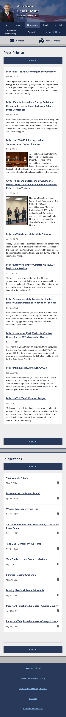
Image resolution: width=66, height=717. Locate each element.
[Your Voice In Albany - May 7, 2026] (33, 481)
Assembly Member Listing (33, 678)
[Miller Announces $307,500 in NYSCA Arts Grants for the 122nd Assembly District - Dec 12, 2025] (33, 346)
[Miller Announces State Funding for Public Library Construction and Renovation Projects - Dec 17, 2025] (33, 312)
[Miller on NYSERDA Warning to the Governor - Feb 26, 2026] (33, 82)
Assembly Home (53, 32)
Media (46, 25)
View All (21, 61)
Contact (31, 32)
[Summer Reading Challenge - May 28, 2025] (33, 578)
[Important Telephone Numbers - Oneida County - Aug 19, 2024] (33, 609)
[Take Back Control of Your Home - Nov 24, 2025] (33, 547)
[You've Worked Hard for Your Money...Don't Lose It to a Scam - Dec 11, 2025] (33, 529)
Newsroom (32, 25)
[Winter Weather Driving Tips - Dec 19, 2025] (33, 512)
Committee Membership (10, 32)
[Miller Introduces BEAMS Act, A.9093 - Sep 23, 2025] (33, 378)
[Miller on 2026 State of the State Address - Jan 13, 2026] (33, 245)
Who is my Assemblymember (33, 688)
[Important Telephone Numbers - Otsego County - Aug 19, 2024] (33, 624)
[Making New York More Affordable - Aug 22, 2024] (33, 593)
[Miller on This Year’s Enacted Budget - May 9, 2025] (33, 409)
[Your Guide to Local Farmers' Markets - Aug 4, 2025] (33, 562)
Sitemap (33, 698)
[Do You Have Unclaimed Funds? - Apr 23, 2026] (33, 496)
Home (6, 25)
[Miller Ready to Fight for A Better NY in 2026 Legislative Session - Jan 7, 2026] (33, 277)
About (19, 25)
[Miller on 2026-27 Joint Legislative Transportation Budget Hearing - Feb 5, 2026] (33, 156)
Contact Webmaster (33, 708)
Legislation (59, 25)
